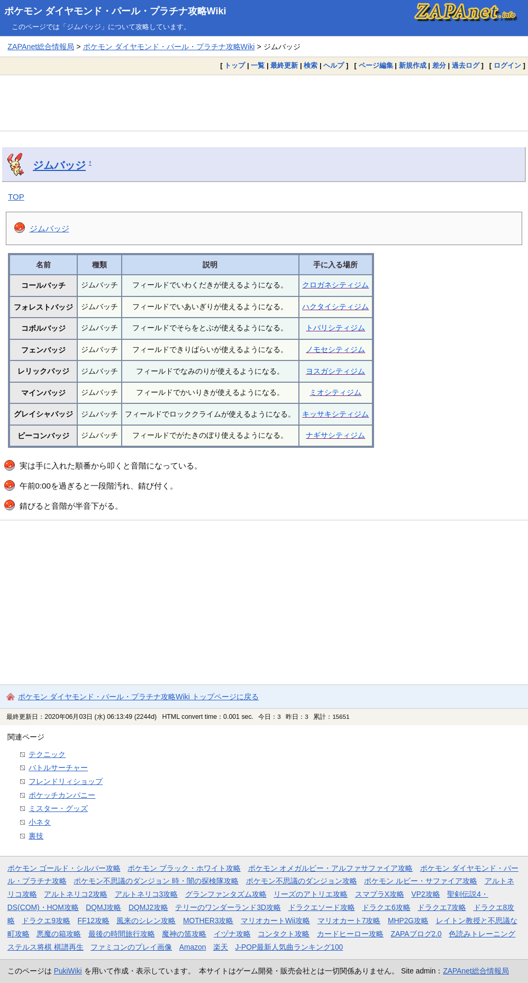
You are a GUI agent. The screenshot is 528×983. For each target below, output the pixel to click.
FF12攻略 (94, 920)
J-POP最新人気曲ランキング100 (289, 947)
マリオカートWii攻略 (275, 920)
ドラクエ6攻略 (386, 907)
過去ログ (465, 65)
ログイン (507, 65)
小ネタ (40, 822)
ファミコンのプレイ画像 (131, 947)
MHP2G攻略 (408, 920)
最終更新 (284, 65)
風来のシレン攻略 (146, 920)
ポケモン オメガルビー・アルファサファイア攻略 (330, 868)
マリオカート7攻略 (349, 920)
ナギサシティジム (335, 435)
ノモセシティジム (335, 349)
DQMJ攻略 (103, 907)
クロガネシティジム (335, 285)
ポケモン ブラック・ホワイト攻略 (184, 868)
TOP (16, 196)
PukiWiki (68, 971)
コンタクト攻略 (283, 934)
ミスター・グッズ (58, 808)
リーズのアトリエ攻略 (311, 894)
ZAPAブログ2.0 (415, 934)
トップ (234, 65)
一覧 (258, 65)
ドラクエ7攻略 (441, 907)
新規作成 (412, 65)
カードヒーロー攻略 (350, 934)
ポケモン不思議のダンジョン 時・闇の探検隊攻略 (156, 881)
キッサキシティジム (335, 414)
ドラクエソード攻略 (321, 907)
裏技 (36, 836)
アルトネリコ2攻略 (75, 894)
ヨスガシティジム (335, 371)
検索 (310, 65)
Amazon (192, 947)
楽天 (220, 947)
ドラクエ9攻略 (46, 920)
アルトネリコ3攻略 (146, 894)
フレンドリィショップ (66, 781)
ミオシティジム (335, 392)
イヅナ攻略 (232, 934)
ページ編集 (376, 65)
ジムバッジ (59, 165)
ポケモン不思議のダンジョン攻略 (301, 881)
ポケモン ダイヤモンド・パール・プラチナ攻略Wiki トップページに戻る (138, 696)
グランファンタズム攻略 (226, 894)
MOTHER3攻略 (208, 920)
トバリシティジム (335, 327)
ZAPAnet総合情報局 (40, 46)
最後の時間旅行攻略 (121, 934)
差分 (439, 65)
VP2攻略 (426, 894)
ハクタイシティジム (335, 306)
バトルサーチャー (58, 767)
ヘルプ (333, 65)
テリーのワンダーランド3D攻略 (228, 907)
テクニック (47, 754)
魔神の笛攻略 (184, 934)
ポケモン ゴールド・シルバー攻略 (64, 868)
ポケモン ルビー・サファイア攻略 (420, 881)
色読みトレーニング (482, 934)
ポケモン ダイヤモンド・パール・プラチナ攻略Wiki (115, 11)
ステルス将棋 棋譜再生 (45, 947)
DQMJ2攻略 (148, 907)
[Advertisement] (264, 103)
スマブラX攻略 (379, 894)
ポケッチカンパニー (62, 795)
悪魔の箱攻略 (59, 934)
